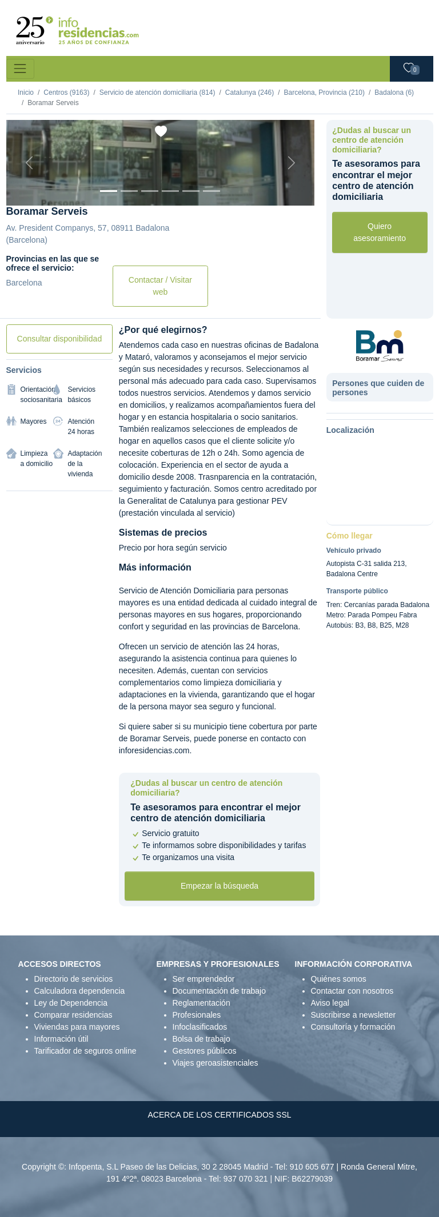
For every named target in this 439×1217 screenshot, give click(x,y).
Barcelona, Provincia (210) (324, 93)
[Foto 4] (170, 191)
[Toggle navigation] (20, 69)
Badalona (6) (394, 93)
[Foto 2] (129, 191)
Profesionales (197, 1014)
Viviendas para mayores (77, 1026)
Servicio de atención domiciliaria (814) (157, 93)
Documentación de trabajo (219, 990)
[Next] (291, 163)
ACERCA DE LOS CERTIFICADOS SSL (219, 1114)
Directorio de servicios (73, 978)
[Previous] (29, 163)
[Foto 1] (108, 191)
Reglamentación (201, 1002)
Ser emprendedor (204, 978)
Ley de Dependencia (70, 1002)
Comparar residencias (73, 1014)
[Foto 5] (190, 191)
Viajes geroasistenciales (215, 1062)
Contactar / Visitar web (160, 285)
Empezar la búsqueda (219, 885)
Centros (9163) (66, 93)
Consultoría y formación (353, 1026)
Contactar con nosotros (352, 990)
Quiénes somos (338, 978)
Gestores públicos (205, 1050)
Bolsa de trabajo (201, 1038)
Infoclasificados (200, 1026)
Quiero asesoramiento (379, 232)
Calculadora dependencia (79, 990)
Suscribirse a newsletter (353, 1014)
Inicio (26, 93)
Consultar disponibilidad (59, 338)
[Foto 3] (149, 191)
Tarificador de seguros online (85, 1050)
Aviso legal (330, 1002)
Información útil (61, 1038)
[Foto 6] (211, 191)
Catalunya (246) (249, 93)
